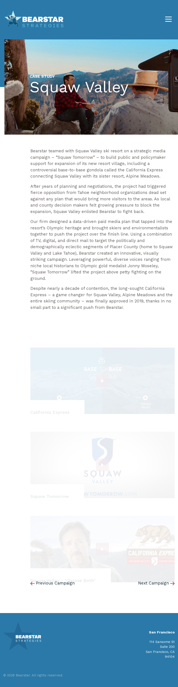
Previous (55, 583)
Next (153, 583)
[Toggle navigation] (168, 19)
